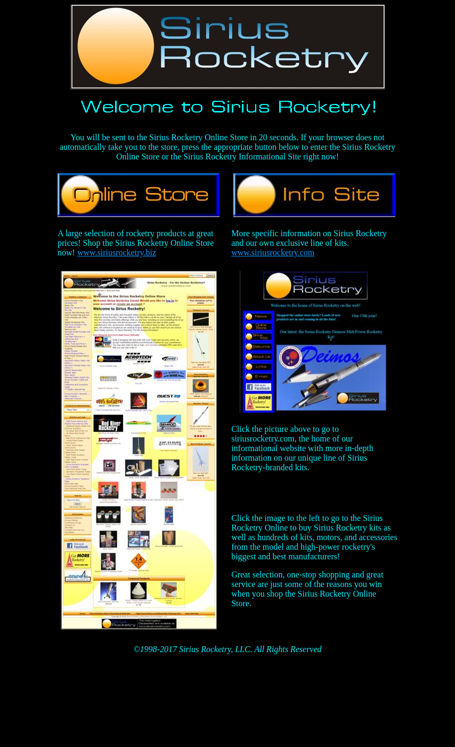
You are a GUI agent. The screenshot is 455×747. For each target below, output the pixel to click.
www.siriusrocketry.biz (116, 252)
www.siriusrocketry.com (272, 252)
